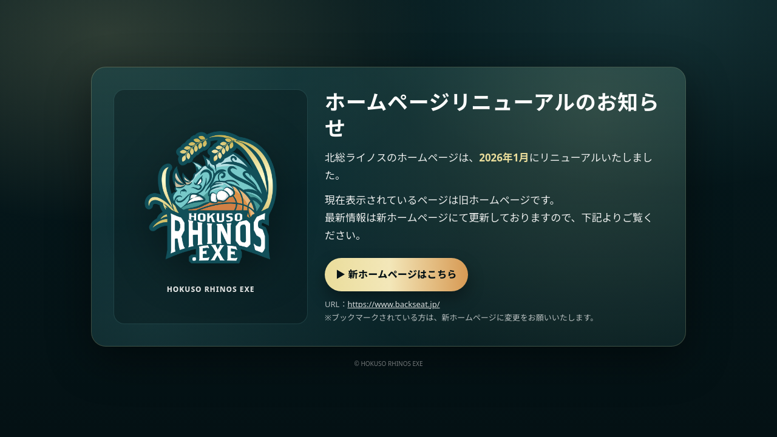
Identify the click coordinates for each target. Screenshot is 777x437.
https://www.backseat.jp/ (393, 304)
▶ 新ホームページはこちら (396, 274)
